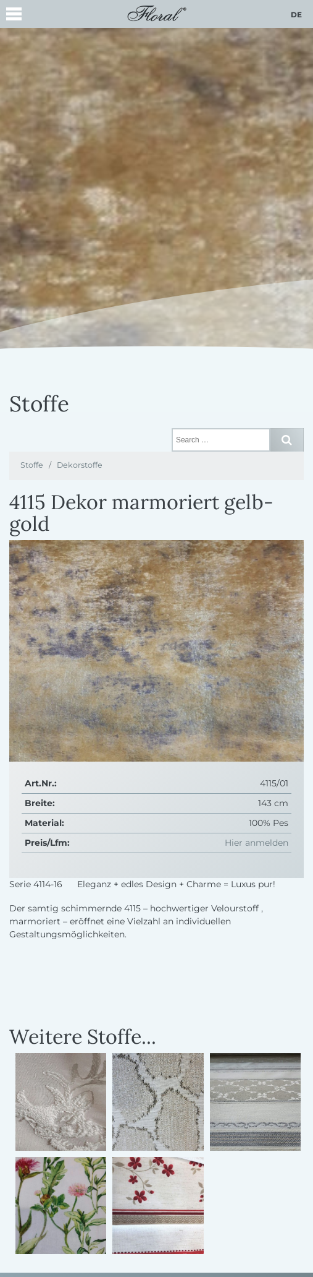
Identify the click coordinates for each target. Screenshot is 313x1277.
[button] (14, 15)
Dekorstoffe (79, 465)
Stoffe (31, 465)
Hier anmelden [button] (256, 842)
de (296, 14)
